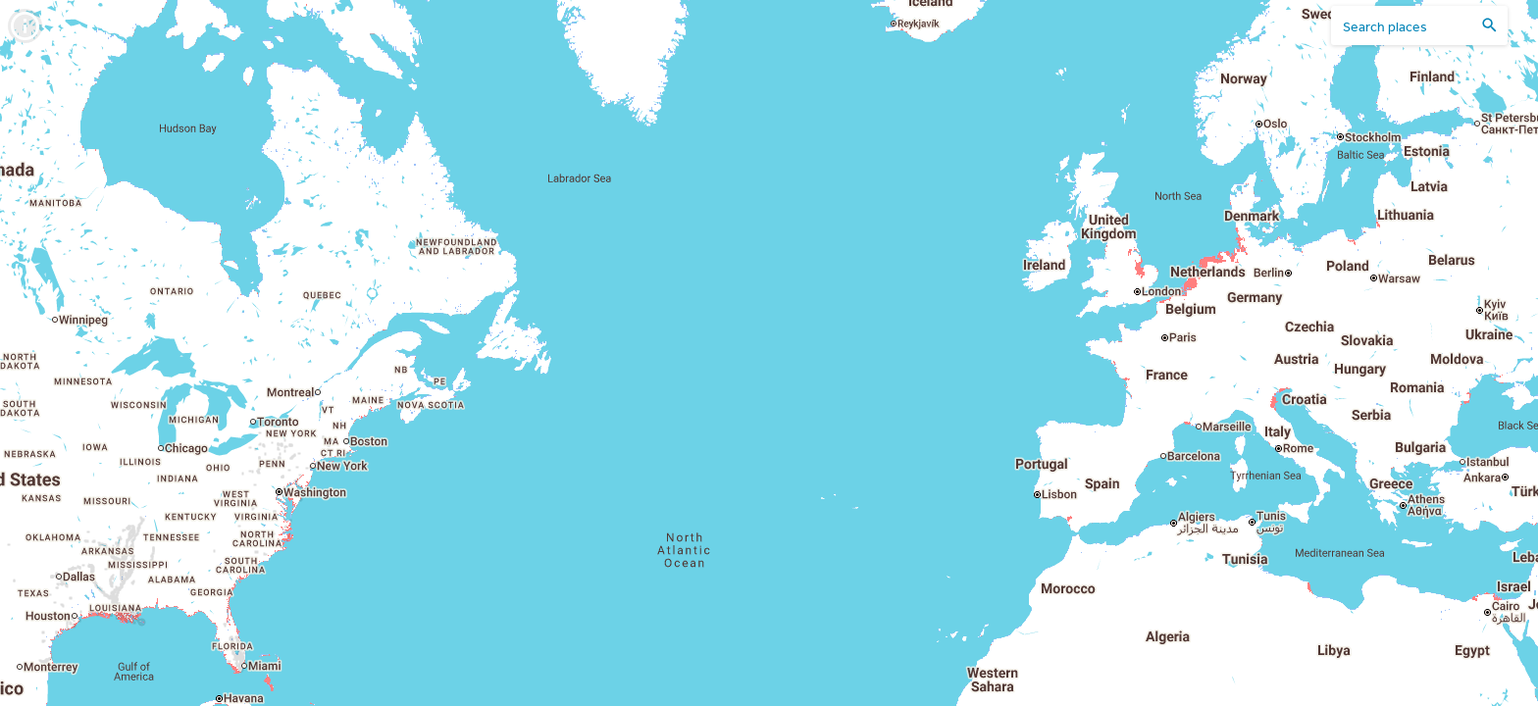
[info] (25, 26)
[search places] (1407, 26)
